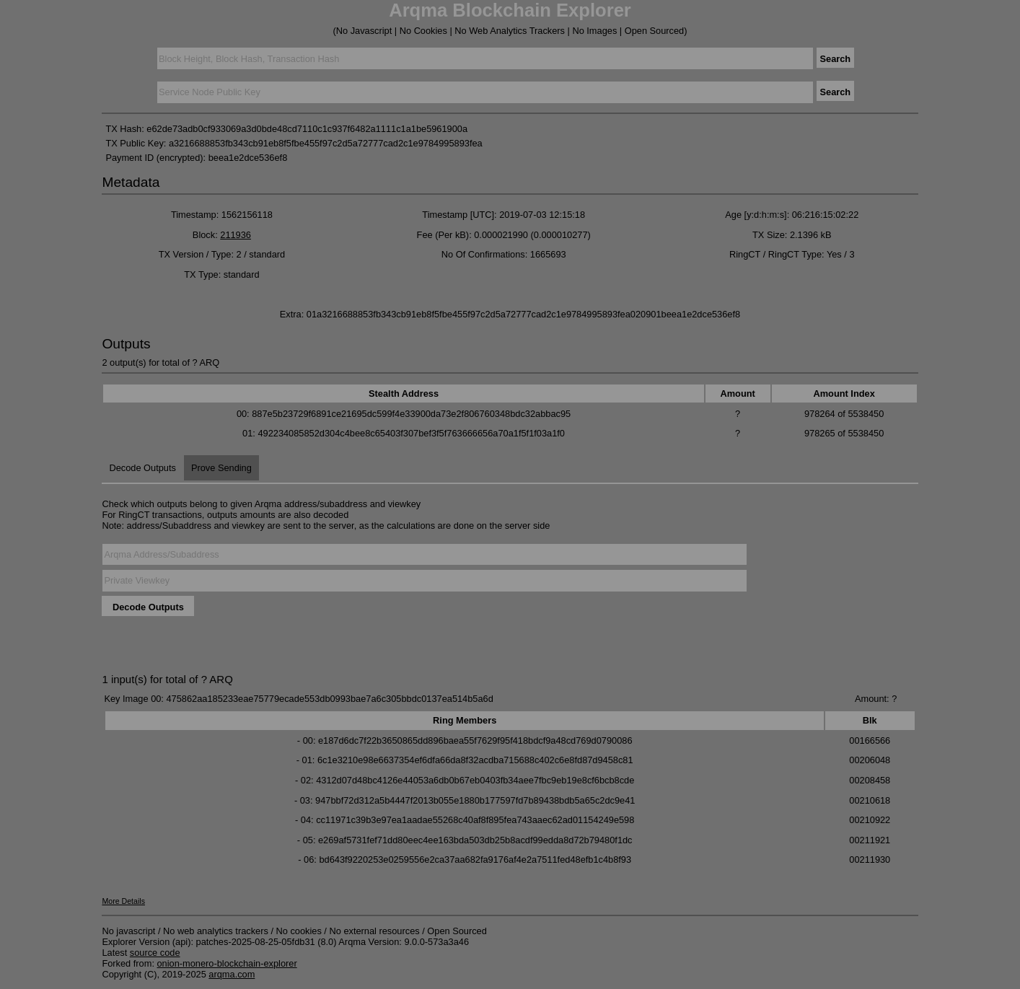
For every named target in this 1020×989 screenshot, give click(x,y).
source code (155, 952)
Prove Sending (221, 467)
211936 (235, 234)
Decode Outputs (142, 467)
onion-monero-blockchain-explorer (227, 963)
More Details (123, 901)
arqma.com (231, 974)
